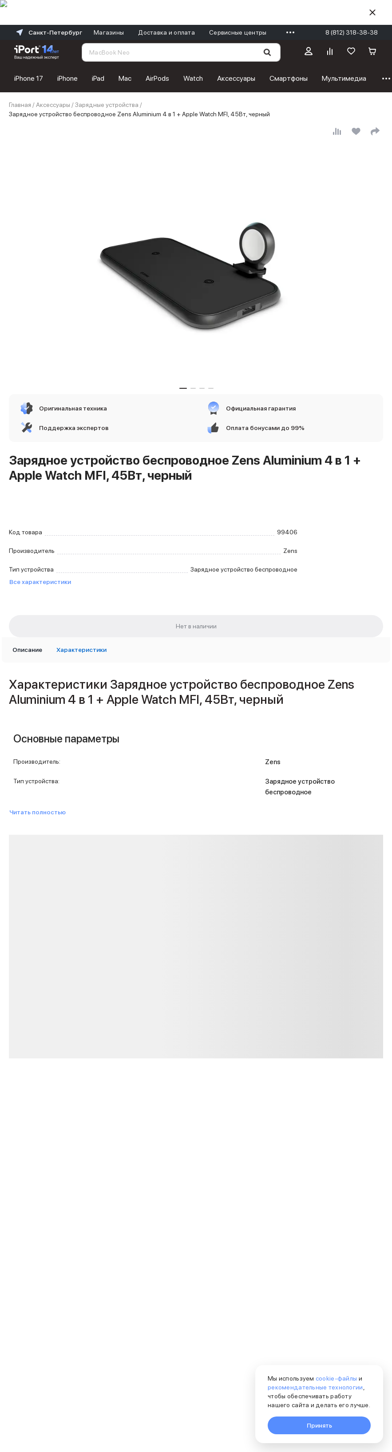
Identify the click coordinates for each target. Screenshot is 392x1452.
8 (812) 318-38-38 (351, 32)
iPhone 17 (28, 78)
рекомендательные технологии (315, 1387)
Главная (20, 104)
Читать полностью (37, 812)
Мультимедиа (344, 78)
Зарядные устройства (107, 104)
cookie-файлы (336, 1378)
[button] (183, 388)
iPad (98, 78)
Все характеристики (40, 581)
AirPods (157, 78)
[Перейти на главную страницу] (36, 52)
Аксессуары (236, 78)
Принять (319, 1425)
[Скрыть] (372, 12)
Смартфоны (288, 78)
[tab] (27, 650)
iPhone (67, 78)
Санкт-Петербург (48, 32)
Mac (125, 78)
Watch (193, 78)
